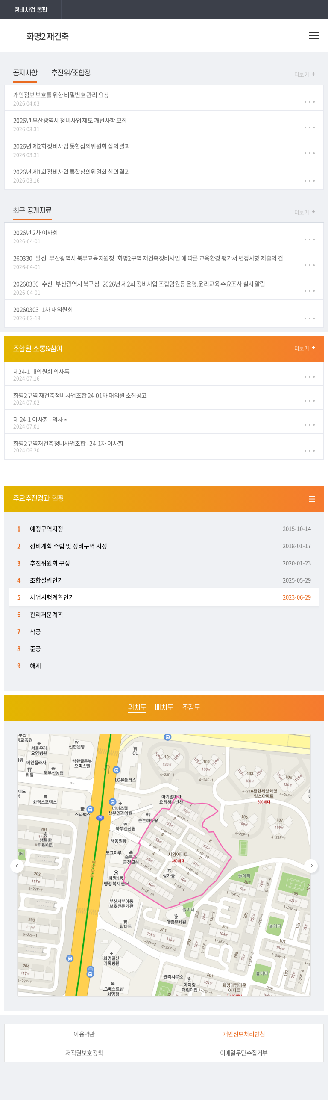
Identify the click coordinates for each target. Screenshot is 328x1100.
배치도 (164, 708)
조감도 (191, 708)
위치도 (137, 708)
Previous (17, 866)
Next (311, 866)
